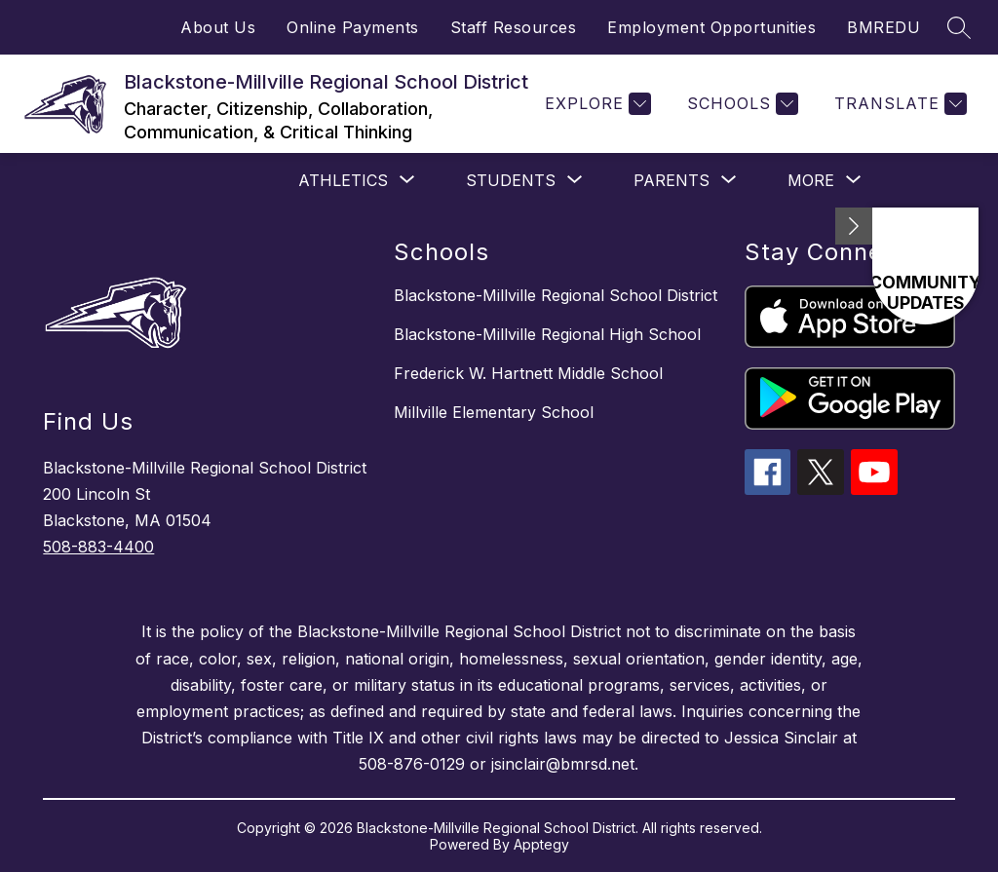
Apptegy (541, 844)
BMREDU (883, 27)
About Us (217, 27)
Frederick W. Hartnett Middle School (528, 373)
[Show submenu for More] (810, 180)
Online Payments (353, 27)
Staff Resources (513, 27)
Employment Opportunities (711, 27)
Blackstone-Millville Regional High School (547, 334)
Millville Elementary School (494, 412)
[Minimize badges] (853, 226)
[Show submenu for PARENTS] (671, 180)
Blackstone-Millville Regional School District (555, 295)
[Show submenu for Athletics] (343, 180)
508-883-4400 (98, 546)
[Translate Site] (898, 104)
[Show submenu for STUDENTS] (511, 180)
